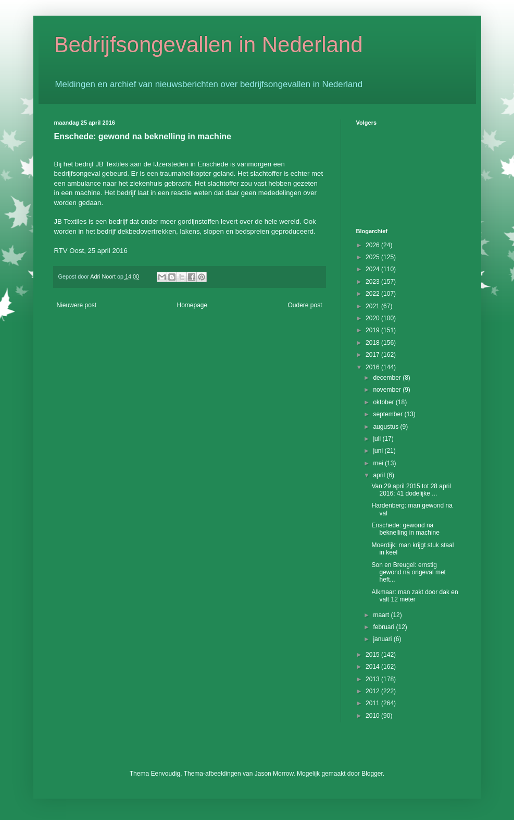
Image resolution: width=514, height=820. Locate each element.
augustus (386, 426)
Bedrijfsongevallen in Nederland (208, 44)
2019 (373, 330)
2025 (373, 257)
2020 (373, 318)
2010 (373, 715)
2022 (373, 293)
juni (378, 450)
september (388, 414)
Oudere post (304, 305)
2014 (373, 666)
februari (384, 627)
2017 (373, 354)
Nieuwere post (77, 305)
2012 (373, 691)
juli (377, 438)
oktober (384, 402)
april (379, 475)
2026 (373, 245)
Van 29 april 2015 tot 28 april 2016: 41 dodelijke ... (411, 490)
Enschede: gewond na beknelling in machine (405, 529)
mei (379, 463)
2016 (373, 367)
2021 (373, 306)
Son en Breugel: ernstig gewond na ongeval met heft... (408, 572)
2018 (373, 342)
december (388, 377)
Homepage (192, 305)
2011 (373, 703)
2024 (373, 269)
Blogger (372, 773)
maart (382, 615)
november (388, 389)
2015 (373, 654)
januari (383, 639)
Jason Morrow (274, 773)
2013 (373, 679)
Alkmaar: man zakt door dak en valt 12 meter (414, 595)
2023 (373, 281)
